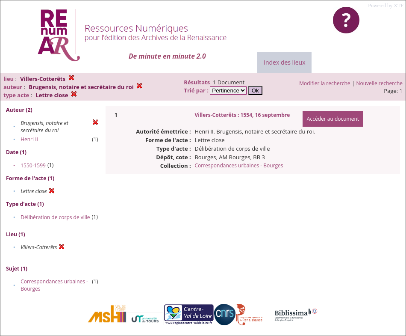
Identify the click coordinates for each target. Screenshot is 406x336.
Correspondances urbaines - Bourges (238, 165)
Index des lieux (284, 62)
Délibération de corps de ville (55, 217)
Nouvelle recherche (379, 83)
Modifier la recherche (324, 83)
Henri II (29, 139)
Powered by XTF (385, 6)
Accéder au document (333, 118)
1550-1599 (33, 165)
